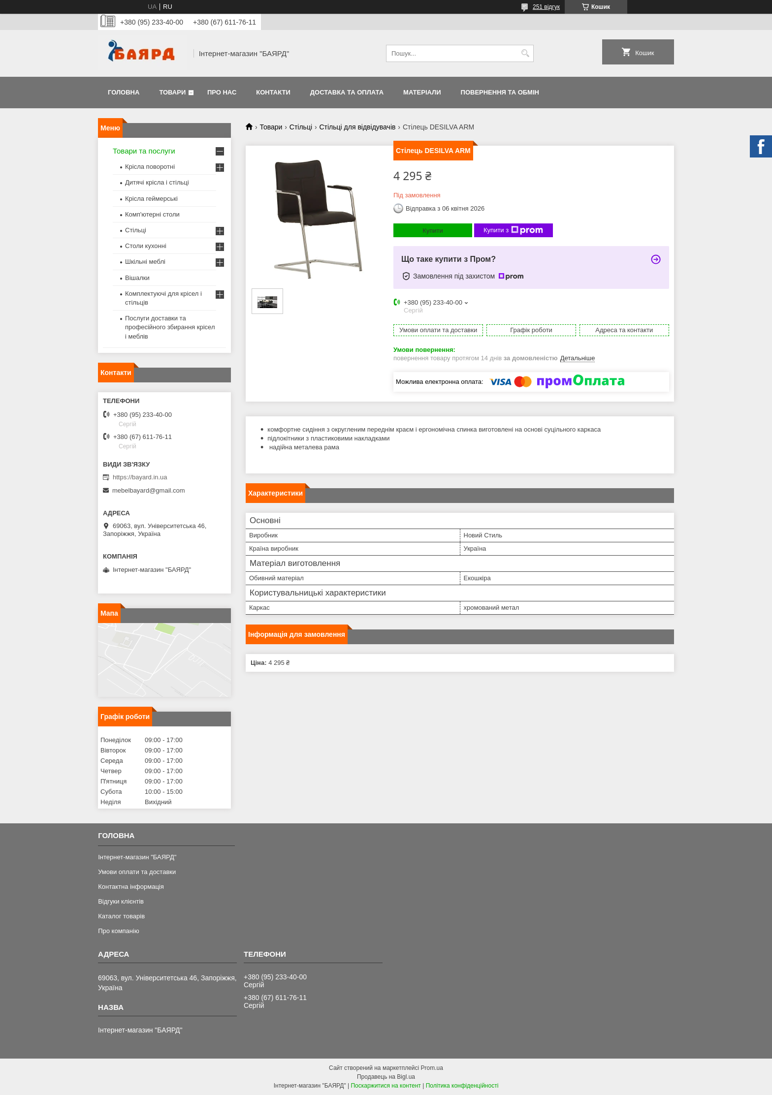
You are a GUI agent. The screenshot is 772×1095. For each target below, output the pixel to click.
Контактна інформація (131, 886)
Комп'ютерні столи (152, 214)
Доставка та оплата (347, 92)
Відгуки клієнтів (121, 901)
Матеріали (422, 92)
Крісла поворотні (150, 166)
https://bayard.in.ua (140, 477)
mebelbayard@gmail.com (148, 490)
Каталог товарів (121, 916)
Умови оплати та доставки (137, 872)
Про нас (221, 92)
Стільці (301, 127)
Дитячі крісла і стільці (157, 182)
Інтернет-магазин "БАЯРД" (137, 857)
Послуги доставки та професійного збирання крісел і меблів (170, 327)
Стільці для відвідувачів (357, 127)
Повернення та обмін (500, 92)
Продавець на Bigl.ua (386, 1076)
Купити (432, 230)
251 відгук (546, 6)
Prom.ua (432, 1067)
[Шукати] (525, 53)
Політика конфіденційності (462, 1085)
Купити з (513, 230)
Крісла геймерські (151, 198)
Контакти (273, 92)
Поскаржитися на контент (385, 1085)
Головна (123, 92)
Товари (172, 92)
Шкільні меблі (145, 261)
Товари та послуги (144, 151)
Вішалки (137, 278)
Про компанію (118, 931)
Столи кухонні (145, 246)
